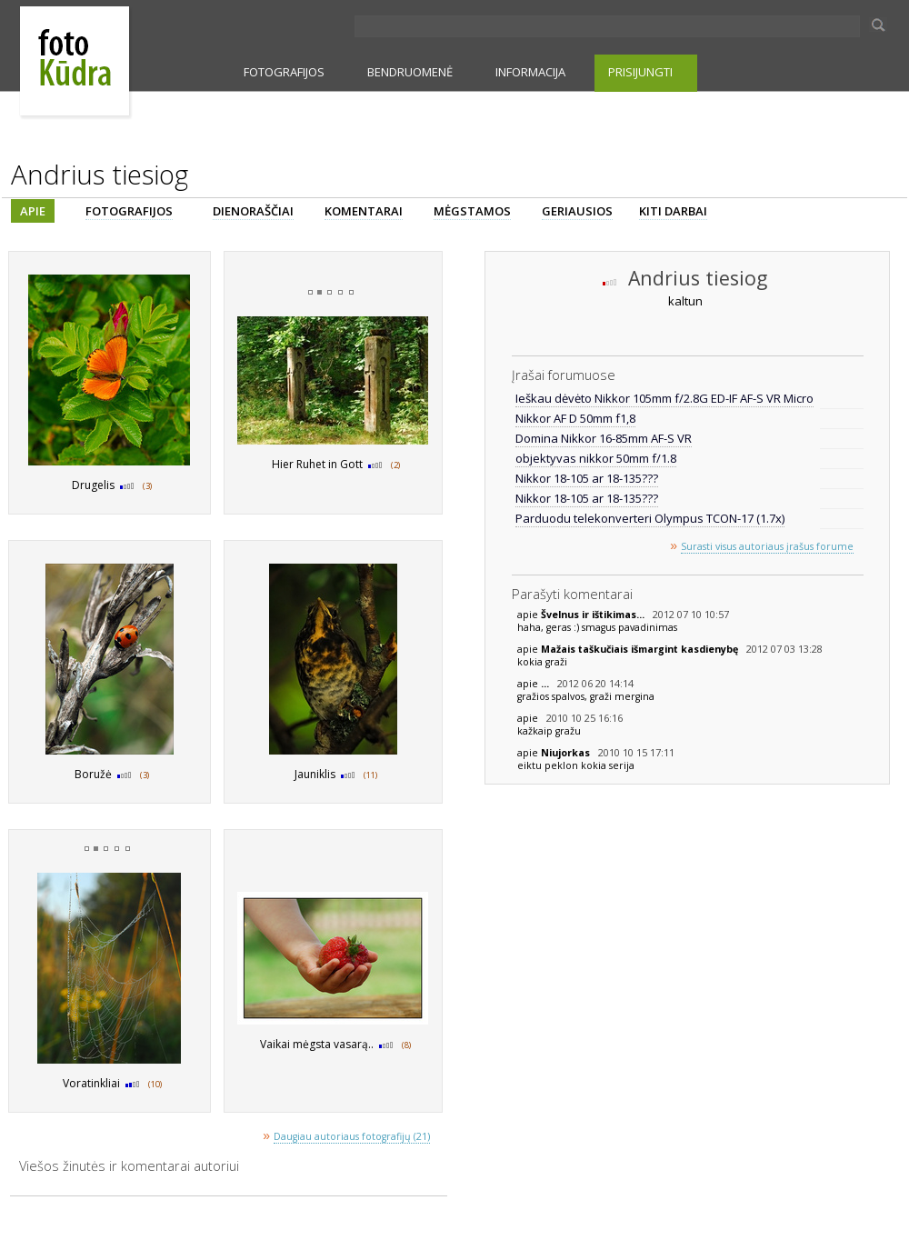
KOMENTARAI (364, 211)
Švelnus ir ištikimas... (594, 614)
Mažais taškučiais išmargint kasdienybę (641, 649)
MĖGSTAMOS (472, 211)
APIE (32, 211)
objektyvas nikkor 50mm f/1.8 (595, 458)
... (546, 683)
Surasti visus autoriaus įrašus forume (767, 546)
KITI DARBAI (673, 211)
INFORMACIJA (530, 72)
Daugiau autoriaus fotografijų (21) (352, 1136)
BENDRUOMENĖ (410, 72)
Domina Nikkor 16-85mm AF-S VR (603, 438)
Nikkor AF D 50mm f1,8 (575, 418)
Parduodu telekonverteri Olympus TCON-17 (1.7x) (649, 518)
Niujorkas (567, 752)
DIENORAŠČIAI (253, 211)
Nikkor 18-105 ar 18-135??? (586, 478)
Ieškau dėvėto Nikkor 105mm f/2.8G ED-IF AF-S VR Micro (664, 398)
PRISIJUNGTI (640, 72)
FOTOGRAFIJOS (284, 72)
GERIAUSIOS (577, 211)
